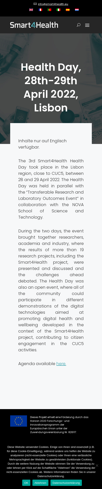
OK (26, 482)
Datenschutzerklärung (66, 482)
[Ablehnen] (97, 465)
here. (61, 364)
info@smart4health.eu (53, 4)
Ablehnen (40, 482)
